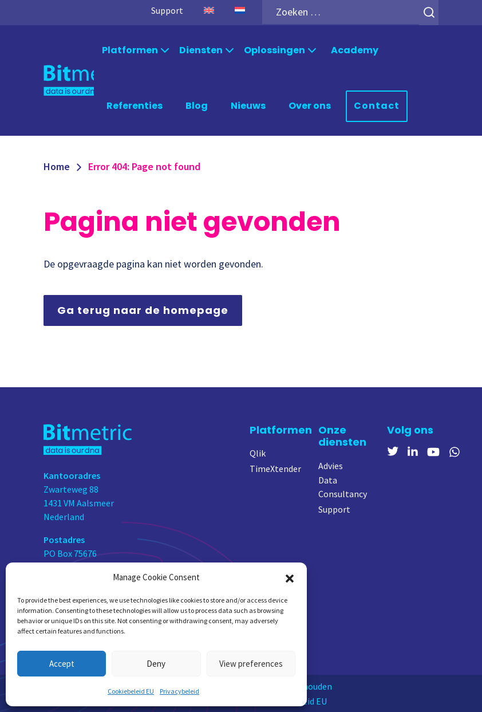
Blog (196, 104)
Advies (330, 464)
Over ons (310, 104)
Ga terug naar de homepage (142, 309)
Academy (354, 49)
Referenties (134, 104)
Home (57, 165)
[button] (289, 577)
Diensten (201, 49)
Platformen (130, 49)
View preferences (251, 663)
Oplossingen (274, 49)
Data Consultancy (342, 485)
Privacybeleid (179, 691)
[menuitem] (209, 10)
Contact (377, 105)
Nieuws (248, 104)
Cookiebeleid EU (131, 691)
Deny (156, 663)
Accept (61, 663)
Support (167, 10)
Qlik (258, 452)
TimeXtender (275, 467)
